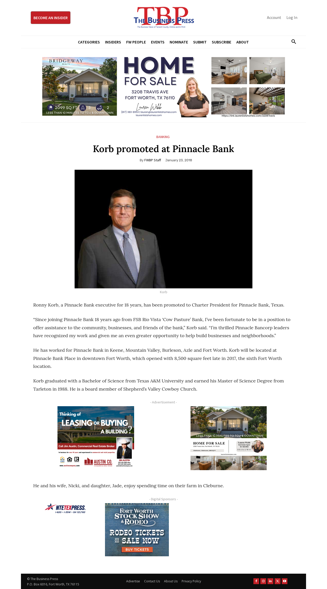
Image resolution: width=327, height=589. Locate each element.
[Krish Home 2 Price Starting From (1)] (228, 438)
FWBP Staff (152, 160)
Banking (163, 137)
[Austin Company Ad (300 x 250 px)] (95, 438)
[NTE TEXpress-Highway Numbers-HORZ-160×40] (65, 508)
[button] (292, 42)
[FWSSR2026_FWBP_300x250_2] (137, 529)
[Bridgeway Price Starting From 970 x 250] (163, 85)
